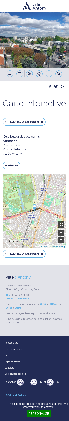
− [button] (61, 240)
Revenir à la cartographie (24, 122)
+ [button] (61, 233)
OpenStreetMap (58, 246)
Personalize (39, 413)
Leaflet (44, 246)
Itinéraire (11, 165)
